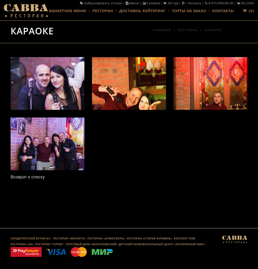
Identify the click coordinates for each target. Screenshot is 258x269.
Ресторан (102, 10)
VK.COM (245, 3)
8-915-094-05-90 (219, 3)
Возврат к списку (28, 177)
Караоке (213, 30)
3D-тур (171, 3)
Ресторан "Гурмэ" (49, 244)
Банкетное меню (67, 10)
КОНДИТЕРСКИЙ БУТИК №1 (31, 238)
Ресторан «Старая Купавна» (149, 238)
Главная (162, 30)
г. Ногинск (192, 3)
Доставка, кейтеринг (142, 10)
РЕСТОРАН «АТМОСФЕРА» (106, 238)
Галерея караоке (129, 202)
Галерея (151, 3)
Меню (132, 3)
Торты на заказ (189, 10)
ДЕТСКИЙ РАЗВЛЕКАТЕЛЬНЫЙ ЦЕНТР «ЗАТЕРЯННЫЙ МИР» (161, 244)
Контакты (223, 10)
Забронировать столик (101, 3)
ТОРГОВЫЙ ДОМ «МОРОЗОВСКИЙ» (92, 244)
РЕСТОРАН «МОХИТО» (69, 238)
